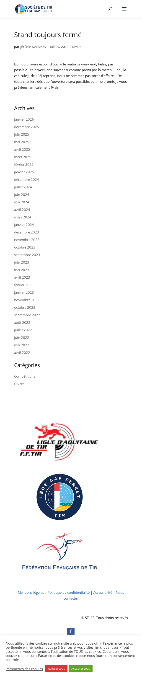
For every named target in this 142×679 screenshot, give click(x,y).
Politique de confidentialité (69, 592)
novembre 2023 (26, 239)
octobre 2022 (24, 307)
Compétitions (24, 376)
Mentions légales (31, 592)
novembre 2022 (26, 300)
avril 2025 (22, 149)
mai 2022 (21, 345)
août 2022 (22, 322)
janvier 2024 (24, 224)
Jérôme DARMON (33, 46)
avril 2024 (22, 209)
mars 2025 (22, 157)
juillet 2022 (23, 330)
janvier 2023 (24, 292)
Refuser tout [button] (56, 668)
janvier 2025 (24, 172)
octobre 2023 (24, 247)
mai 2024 (21, 202)
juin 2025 (21, 134)
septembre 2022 (27, 315)
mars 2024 (22, 217)
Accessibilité (102, 592)
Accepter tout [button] (80, 668)
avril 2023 (22, 277)
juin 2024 (21, 194)
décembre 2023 (26, 232)
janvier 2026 (24, 119)
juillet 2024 (23, 187)
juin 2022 (21, 337)
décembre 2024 (26, 179)
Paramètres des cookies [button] (24, 669)
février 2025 (24, 164)
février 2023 (24, 284)
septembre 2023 (27, 254)
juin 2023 (21, 262)
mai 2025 (21, 142)
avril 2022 (22, 352)
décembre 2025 (26, 126)
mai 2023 (21, 269)
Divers (77, 46)
